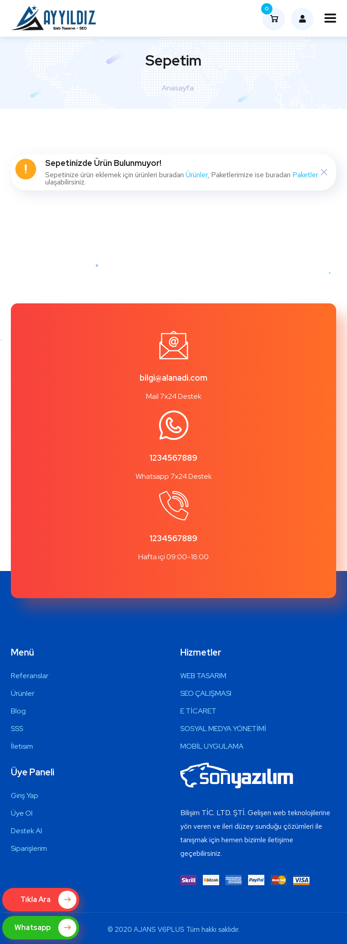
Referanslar (29, 675)
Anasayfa (178, 88)
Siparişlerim (29, 848)
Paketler (305, 174)
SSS (17, 728)
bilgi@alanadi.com (173, 378)
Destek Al (26, 830)
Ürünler (196, 174)
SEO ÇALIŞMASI (205, 693)
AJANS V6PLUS (159, 929)
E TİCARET (198, 711)
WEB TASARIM (203, 675)
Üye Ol (22, 813)
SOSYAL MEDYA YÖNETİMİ (223, 728)
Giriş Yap (24, 795)
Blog (18, 711)
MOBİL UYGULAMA (212, 746)
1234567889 (173, 458)
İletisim (22, 746)
